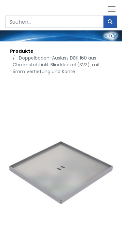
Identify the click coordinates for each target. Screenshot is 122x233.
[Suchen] (110, 22)
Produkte (22, 51)
